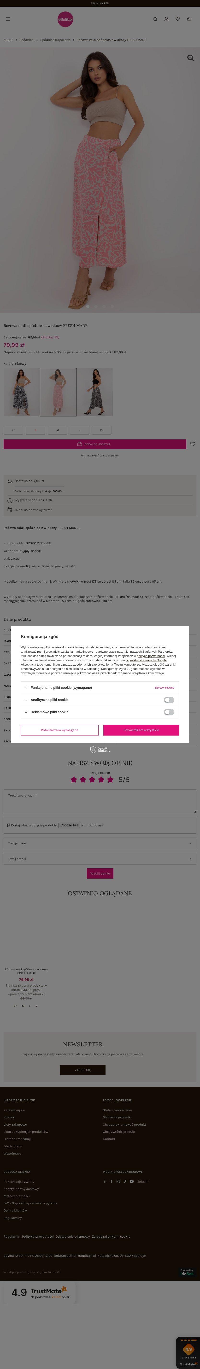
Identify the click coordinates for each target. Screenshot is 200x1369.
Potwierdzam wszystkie (141, 730)
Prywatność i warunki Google (146, 660)
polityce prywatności (151, 656)
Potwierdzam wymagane (59, 730)
